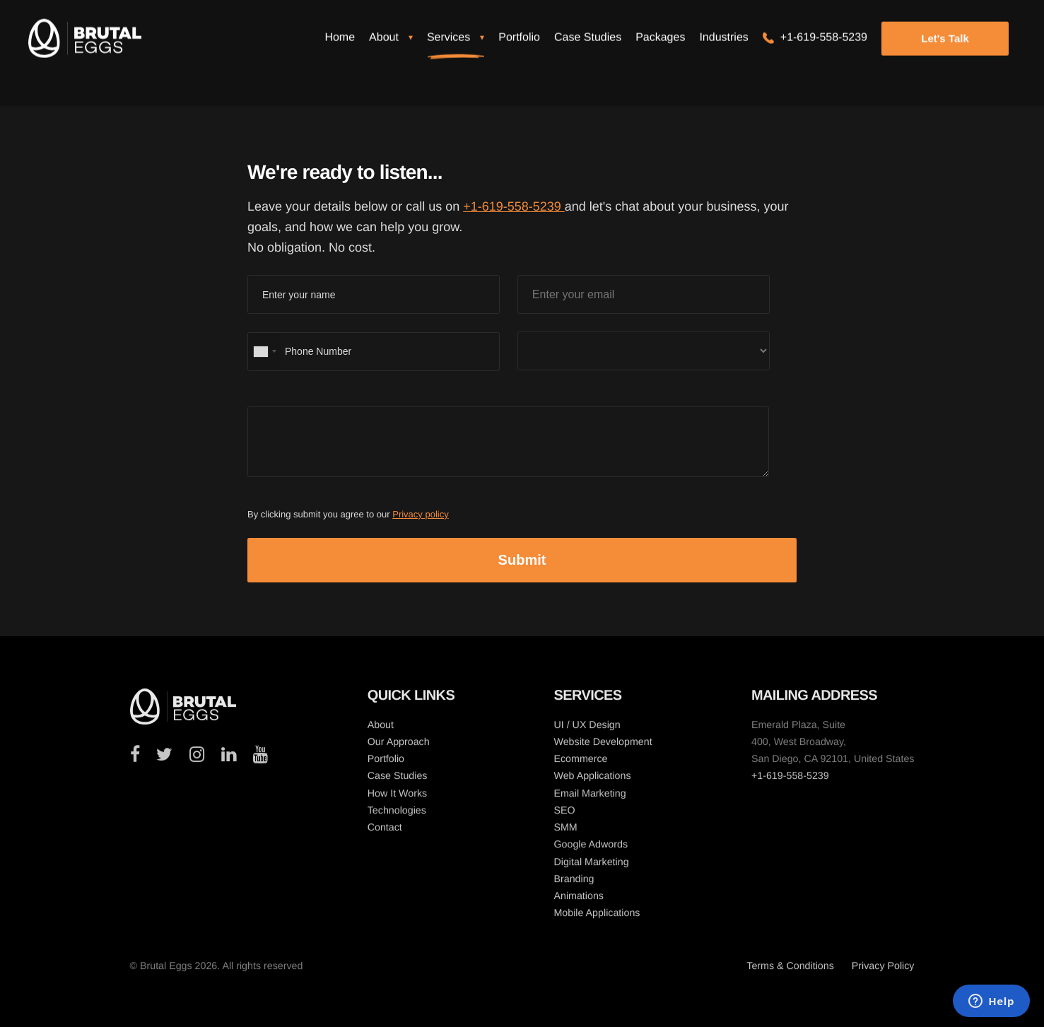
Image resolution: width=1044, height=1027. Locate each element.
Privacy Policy (883, 969)
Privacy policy (420, 514)
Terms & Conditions (790, 969)
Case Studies (398, 779)
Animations (578, 899)
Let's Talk (944, 48)
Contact (385, 831)
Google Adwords (590, 848)
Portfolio (386, 762)
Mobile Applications (596, 916)
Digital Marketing (590, 866)
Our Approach (399, 745)
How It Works (397, 797)
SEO (564, 814)
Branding (573, 882)
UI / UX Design (586, 728)
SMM (565, 831)
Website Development (602, 745)
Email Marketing (589, 797)
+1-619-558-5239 (514, 206)
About (381, 728)
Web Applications (591, 779)
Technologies (397, 814)
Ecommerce (580, 762)
